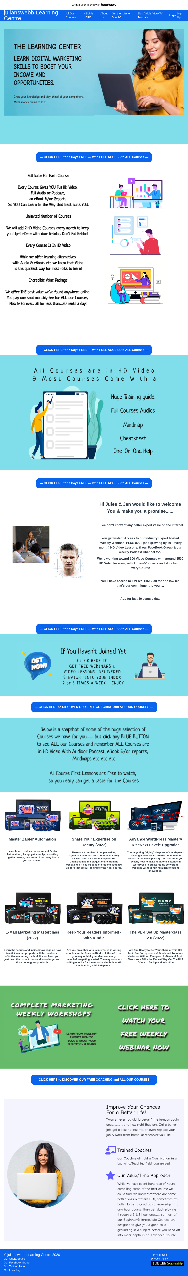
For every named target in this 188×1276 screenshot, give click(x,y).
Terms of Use (159, 1254)
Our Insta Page (13, 1270)
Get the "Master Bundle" (121, 15)
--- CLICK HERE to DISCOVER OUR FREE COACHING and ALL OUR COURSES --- (94, 707)
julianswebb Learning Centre (31, 15)
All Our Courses (71, 15)
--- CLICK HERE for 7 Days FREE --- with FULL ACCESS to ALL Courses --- (94, 157)
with (94, 4)
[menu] (123, 15)
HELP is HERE (88, 15)
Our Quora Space (14, 1258)
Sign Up (179, 15)
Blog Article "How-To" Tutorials (150, 15)
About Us (104, 15)
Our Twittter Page (14, 1266)
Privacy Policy (159, 1258)
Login (171, 15)
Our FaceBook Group (16, 1262)
